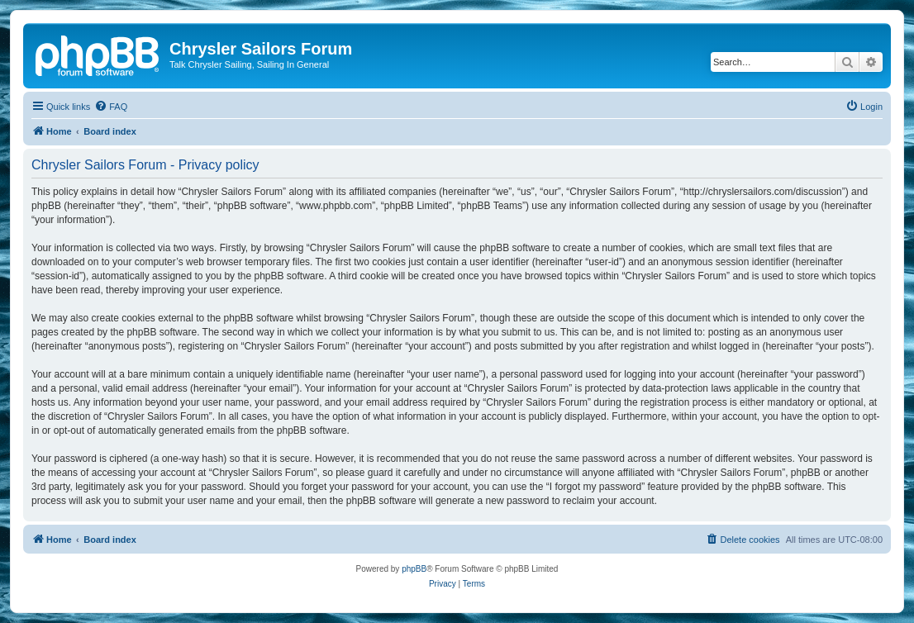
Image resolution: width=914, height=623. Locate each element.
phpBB (414, 568)
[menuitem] (110, 107)
